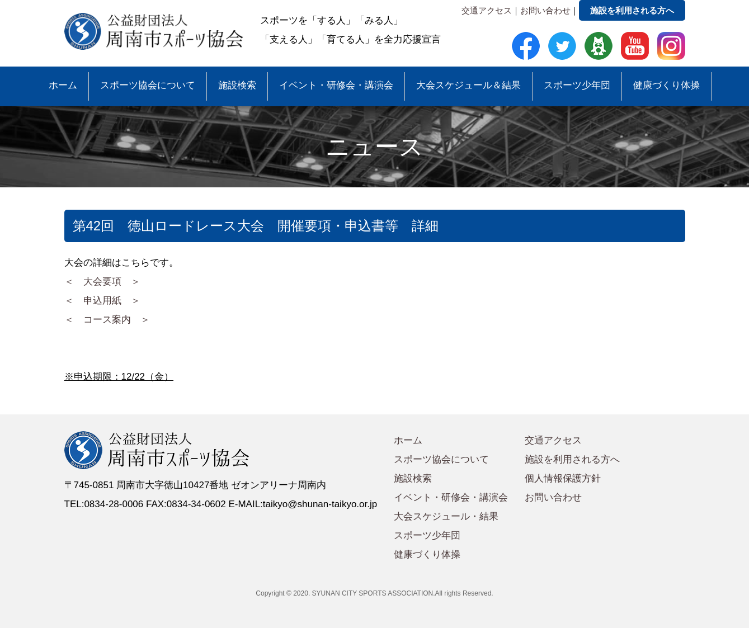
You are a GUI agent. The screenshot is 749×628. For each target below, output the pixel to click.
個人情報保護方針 (563, 478)
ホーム (63, 85)
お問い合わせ (545, 10)
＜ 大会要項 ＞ (102, 281)
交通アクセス (486, 10)
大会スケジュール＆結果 (468, 85)
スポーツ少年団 (577, 85)
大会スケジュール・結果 (446, 516)
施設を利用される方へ (632, 10)
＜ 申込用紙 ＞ (102, 300)
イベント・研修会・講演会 (336, 85)
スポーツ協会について (147, 85)
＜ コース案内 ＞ (107, 319)
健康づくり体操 (666, 85)
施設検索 (237, 85)
